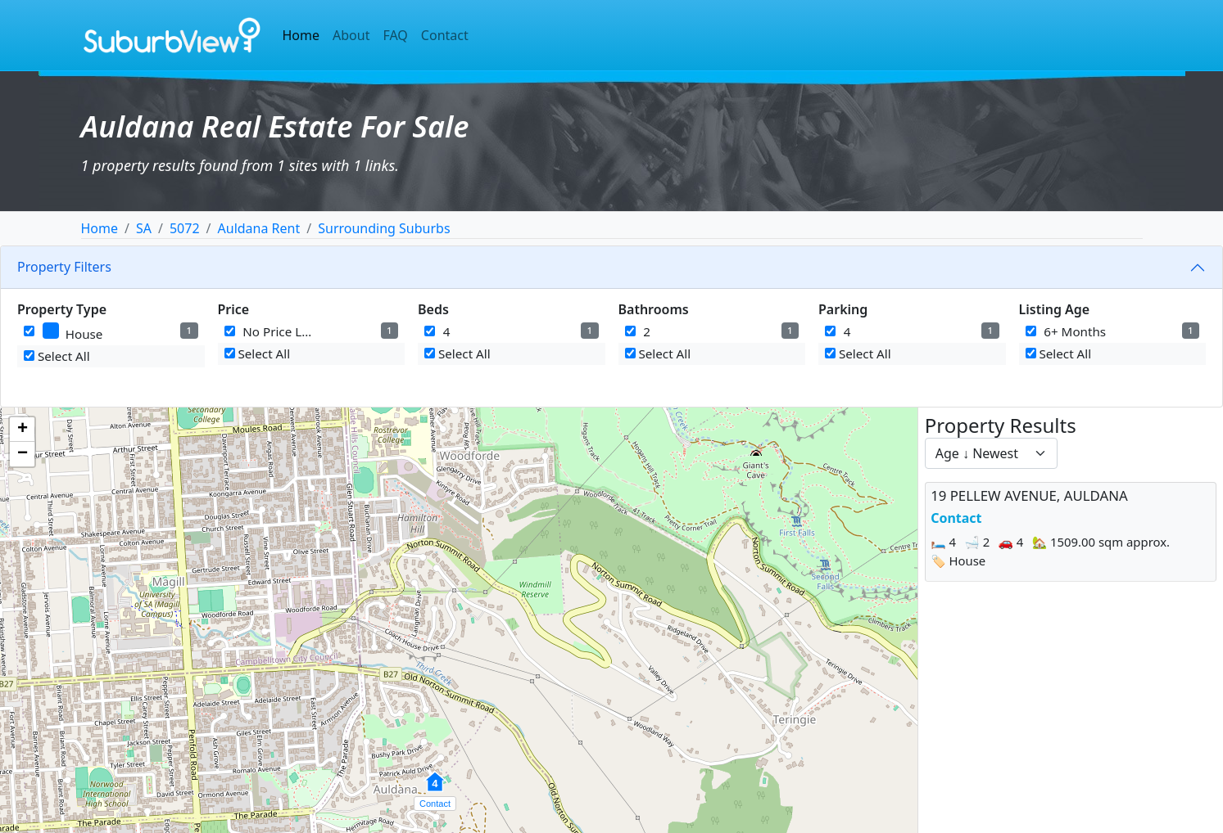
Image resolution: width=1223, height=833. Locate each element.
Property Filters (64, 267)
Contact (445, 35)
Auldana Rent (259, 228)
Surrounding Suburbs (384, 228)
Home (301, 35)
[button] (435, 790)
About (351, 35)
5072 (185, 228)
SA (144, 228)
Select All (57, 356)
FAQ (395, 35)
